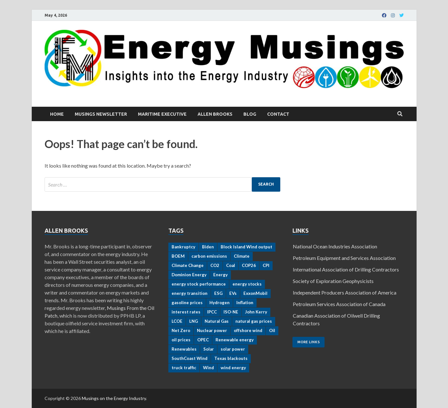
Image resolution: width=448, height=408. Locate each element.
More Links (308, 342)
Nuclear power (212, 330)
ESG (218, 293)
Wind (208, 367)
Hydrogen (219, 302)
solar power (233, 349)
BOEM (178, 256)
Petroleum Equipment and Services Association (344, 258)
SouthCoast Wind (189, 358)
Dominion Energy (189, 274)
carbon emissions (209, 256)
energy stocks (247, 284)
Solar (208, 349)
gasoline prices (187, 302)
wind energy (233, 367)
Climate (241, 256)
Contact (278, 114)
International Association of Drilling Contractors (346, 269)
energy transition (189, 293)
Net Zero (181, 330)
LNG (193, 321)
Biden (208, 246)
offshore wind (248, 330)
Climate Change (188, 265)
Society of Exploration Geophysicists (333, 281)
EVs (233, 293)
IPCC (212, 311)
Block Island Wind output (246, 246)
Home (57, 114)
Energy (220, 274)
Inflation (244, 302)
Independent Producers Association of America (344, 292)
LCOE (177, 321)
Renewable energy (235, 339)
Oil (272, 330)
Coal (230, 265)
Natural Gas (217, 321)
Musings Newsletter (101, 114)
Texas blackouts (231, 358)
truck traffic (184, 367)
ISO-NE (231, 311)
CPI (266, 265)
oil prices (181, 339)
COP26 (249, 265)
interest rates (186, 311)
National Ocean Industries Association (335, 246)
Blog (249, 114)
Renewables (184, 349)
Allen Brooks (215, 114)
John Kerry (256, 311)
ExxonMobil (255, 293)
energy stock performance (199, 284)
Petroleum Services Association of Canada (339, 304)
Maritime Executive (162, 114)
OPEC (203, 339)
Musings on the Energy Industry (114, 398)
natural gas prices (253, 321)
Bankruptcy (183, 246)
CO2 (214, 265)
